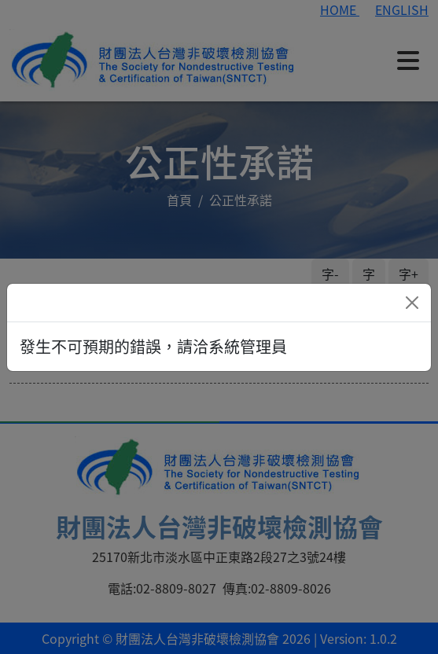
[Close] (412, 302)
